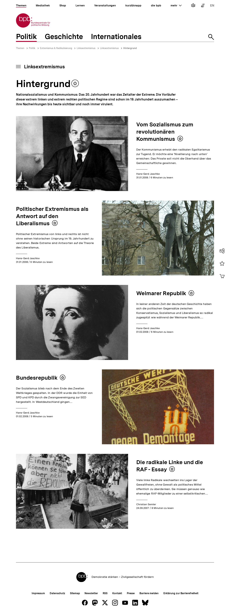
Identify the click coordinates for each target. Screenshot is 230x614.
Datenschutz (57, 593)
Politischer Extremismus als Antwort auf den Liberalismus (52, 216)
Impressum (38, 593)
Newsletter (91, 593)
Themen (20, 48)
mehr (176, 5)
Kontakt (117, 593)
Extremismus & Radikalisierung (56, 48)
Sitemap (75, 593)
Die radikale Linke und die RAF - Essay (169, 466)
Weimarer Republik (161, 293)
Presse (131, 593)
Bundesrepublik (36, 377)
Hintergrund (130, 48)
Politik (32, 48)
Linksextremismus (86, 48)
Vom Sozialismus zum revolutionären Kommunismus (164, 131)
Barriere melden (149, 593)
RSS (105, 593)
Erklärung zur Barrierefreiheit (180, 593)
